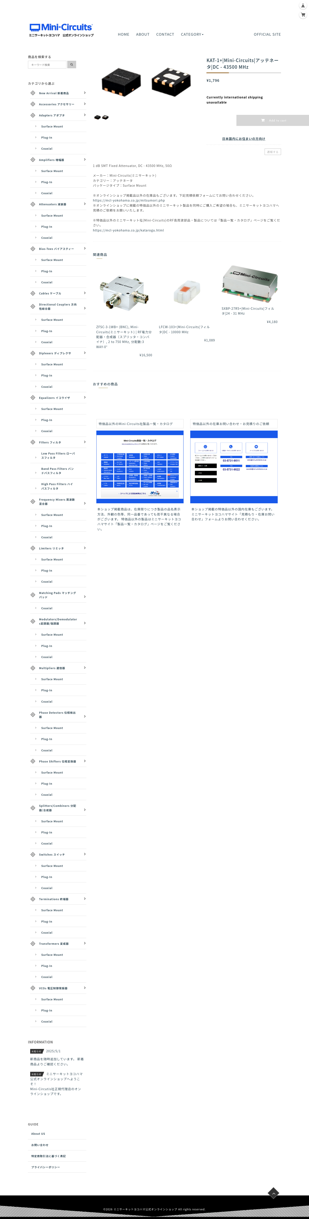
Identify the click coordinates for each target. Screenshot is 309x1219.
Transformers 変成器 (54, 943)
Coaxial (47, 148)
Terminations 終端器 (54, 899)
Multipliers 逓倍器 (52, 668)
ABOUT (143, 34)
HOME (123, 34)
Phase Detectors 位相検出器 (57, 715)
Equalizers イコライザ (54, 398)
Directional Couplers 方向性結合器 (58, 306)
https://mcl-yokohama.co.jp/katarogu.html (128, 230)
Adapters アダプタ (52, 115)
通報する (273, 152)
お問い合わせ (40, 1145)
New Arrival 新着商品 (54, 93)
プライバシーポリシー (45, 1167)
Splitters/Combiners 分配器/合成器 (57, 808)
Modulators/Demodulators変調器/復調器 (58, 621)
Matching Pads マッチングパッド (57, 595)
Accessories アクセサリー (57, 104)
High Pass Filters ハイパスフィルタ (57, 486)
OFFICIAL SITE (267, 34)
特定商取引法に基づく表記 (48, 1156)
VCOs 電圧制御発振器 (53, 988)
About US (38, 1133)
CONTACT (165, 34)
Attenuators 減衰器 (52, 204)
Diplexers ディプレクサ (55, 353)
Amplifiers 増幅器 (51, 160)
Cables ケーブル (50, 293)
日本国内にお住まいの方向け (243, 138)
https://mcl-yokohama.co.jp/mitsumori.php (129, 200)
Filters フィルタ (50, 442)
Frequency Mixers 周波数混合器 (57, 502)
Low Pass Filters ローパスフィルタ (58, 455)
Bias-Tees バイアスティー (56, 249)
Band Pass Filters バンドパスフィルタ (57, 471)
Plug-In (46, 137)
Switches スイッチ (52, 854)
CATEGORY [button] (192, 34)
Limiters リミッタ (51, 548)
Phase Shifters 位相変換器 (57, 761)
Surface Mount (52, 126)
